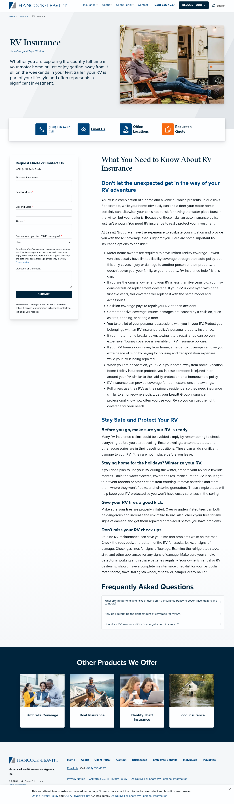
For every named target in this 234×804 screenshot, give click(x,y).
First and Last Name (28, 177)
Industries (209, 760)
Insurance (23, 16)
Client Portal (102, 760)
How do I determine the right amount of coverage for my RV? (143, 614)
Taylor (31, 51)
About (85, 760)
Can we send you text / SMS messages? (39, 236)
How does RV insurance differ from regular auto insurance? (141, 624)
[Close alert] (229, 789)
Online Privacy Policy (45, 796)
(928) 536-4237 (96, 768)
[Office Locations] (138, 129)
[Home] (34, 760)
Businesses (139, 760)
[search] (218, 6)
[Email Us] (98, 129)
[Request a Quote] (180, 129)
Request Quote (193, 5)
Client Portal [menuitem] (124, 5)
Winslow (39, 51)
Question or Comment (29, 268)
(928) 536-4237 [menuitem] (164, 5)
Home (12, 16)
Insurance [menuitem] (89, 5)
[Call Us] (53, 129)
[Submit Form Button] (44, 294)
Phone (20, 221)
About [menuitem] (106, 5)
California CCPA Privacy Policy (108, 779)
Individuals (190, 760)
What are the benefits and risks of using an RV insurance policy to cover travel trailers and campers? (161, 602)
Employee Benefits (165, 760)
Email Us (72, 768)
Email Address (24, 192)
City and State (24, 206)
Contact (121, 760)
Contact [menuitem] (143, 5)
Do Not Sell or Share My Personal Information (159, 779)
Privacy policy (22, 262)
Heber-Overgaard (18, 51)
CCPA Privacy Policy (77, 796)
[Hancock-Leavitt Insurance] (38, 5)
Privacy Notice (76, 779)
